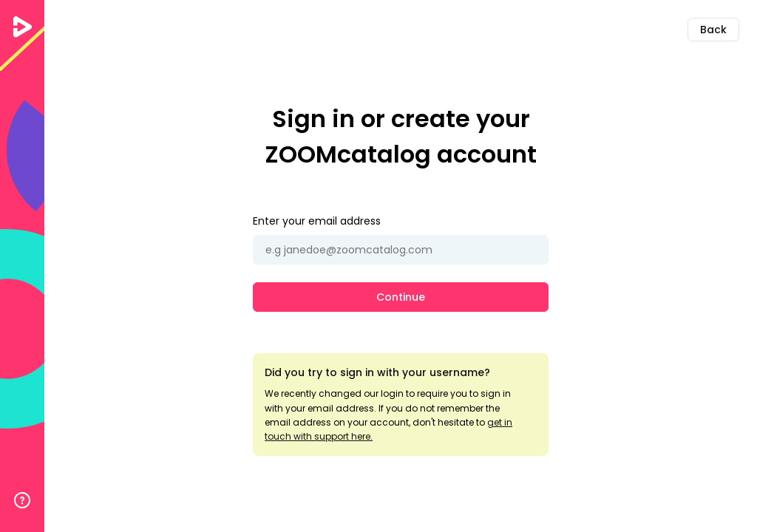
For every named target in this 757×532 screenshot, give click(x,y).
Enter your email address (317, 221)
